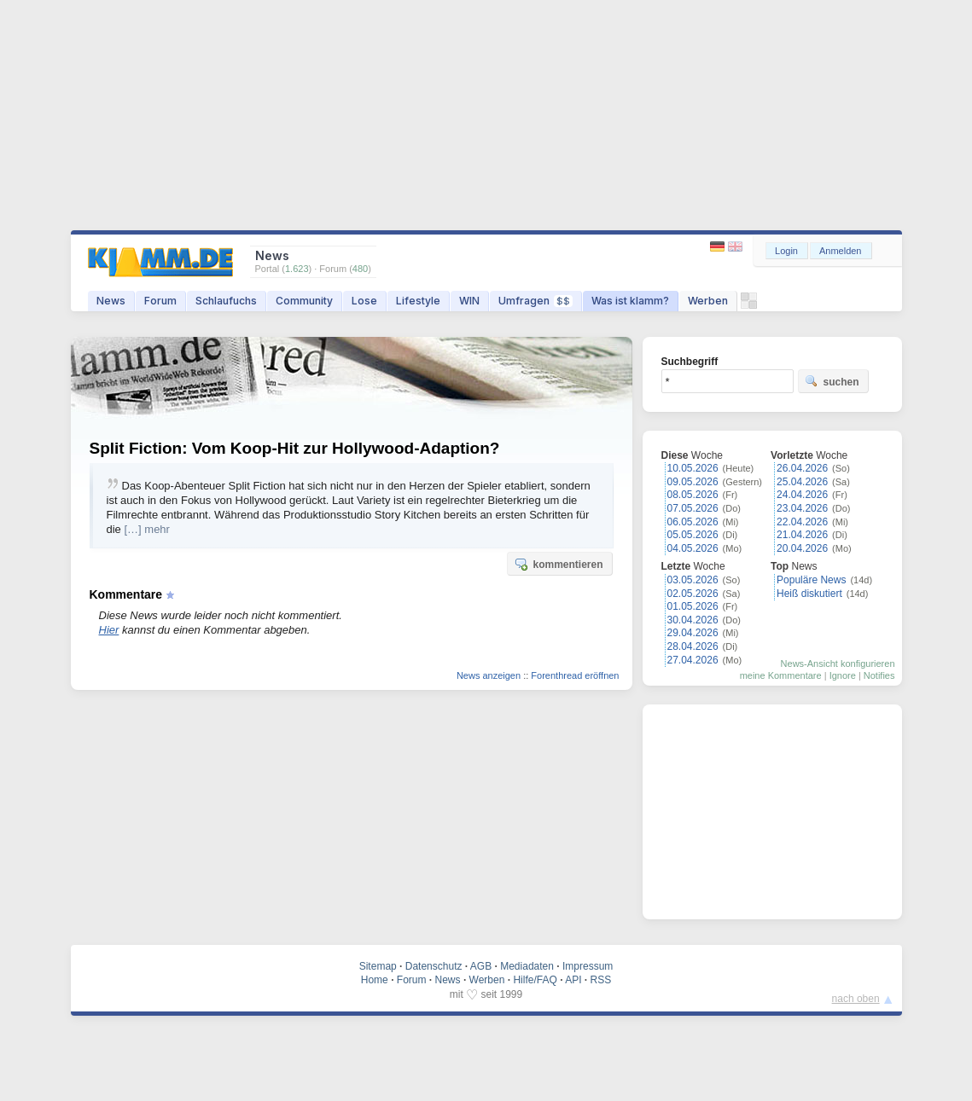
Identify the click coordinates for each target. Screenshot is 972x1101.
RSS (601, 980)
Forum (160, 300)
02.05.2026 (693, 594)
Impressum (587, 966)
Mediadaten (527, 966)
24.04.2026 (802, 495)
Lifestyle (418, 300)
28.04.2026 (693, 646)
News (110, 300)
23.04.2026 (802, 508)
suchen (832, 381)
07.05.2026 (693, 508)
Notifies (879, 675)
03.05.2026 (693, 580)
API (573, 980)
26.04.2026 (802, 468)
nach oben (856, 999)
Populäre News (811, 580)
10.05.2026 (693, 468)
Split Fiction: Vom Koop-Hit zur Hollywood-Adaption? (295, 448)
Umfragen (535, 300)
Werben (708, 300)
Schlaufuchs (226, 300)
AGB (481, 966)
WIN (469, 300)
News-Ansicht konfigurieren (838, 663)
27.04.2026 (693, 660)
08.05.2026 (693, 495)
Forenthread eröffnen (575, 675)
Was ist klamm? (630, 300)
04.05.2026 (693, 548)
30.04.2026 (693, 620)
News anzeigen (489, 675)
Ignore (842, 675)
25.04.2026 (802, 482)
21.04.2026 (802, 535)
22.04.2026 (802, 522)
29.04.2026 (693, 633)
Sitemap (378, 966)
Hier (109, 629)
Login (786, 251)
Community (304, 300)
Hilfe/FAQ (534, 980)
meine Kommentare (781, 675)
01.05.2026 (693, 606)
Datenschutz (434, 966)
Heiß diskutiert (809, 594)
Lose (364, 300)
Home (374, 980)
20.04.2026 (802, 548)
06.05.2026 (693, 522)
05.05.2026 (693, 535)
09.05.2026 (693, 482)
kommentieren (558, 564)
